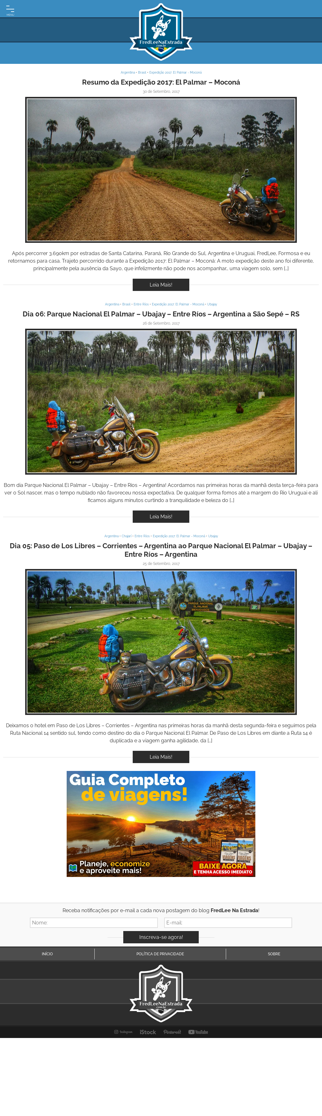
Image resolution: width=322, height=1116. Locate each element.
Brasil (142, 72)
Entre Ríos (141, 304)
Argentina (128, 72)
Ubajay (212, 304)
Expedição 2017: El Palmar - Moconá (175, 72)
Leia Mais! (161, 285)
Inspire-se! (161, 170)
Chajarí (126, 536)
